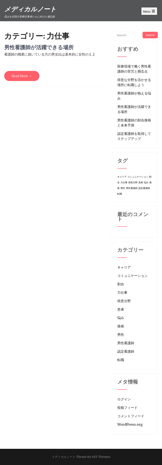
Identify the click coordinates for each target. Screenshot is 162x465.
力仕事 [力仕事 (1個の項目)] (123, 182)
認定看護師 (125, 351)
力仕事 (122, 292)
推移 (120, 326)
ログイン (124, 399)
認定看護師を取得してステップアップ (134, 136)
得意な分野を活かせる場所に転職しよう (134, 82)
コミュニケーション (132, 276)
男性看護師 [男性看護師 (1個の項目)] (132, 188)
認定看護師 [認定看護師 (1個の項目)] (144, 188)
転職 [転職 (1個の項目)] (119, 194)
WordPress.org (130, 424)
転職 (120, 360)
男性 (120, 334)
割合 (120, 284)
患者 (120, 309)
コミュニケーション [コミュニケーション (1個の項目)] (137, 176)
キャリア (124, 267)
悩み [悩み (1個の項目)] (146, 182)
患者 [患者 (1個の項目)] (140, 182)
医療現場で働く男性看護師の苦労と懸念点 (134, 68)
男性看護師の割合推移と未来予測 (134, 122)
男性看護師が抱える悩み (134, 95)
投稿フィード (127, 407)
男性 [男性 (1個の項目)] (122, 188)
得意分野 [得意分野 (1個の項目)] (133, 182)
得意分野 (124, 301)
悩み (120, 318)
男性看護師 (125, 343)
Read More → (22, 76)
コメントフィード (130, 416)
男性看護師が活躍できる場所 (39, 47)
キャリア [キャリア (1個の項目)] (122, 176)
